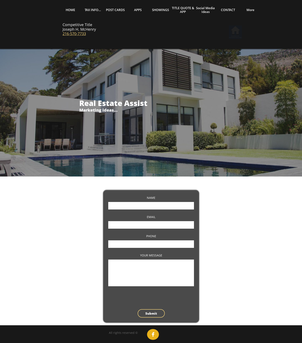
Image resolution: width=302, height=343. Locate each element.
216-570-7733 (74, 33)
